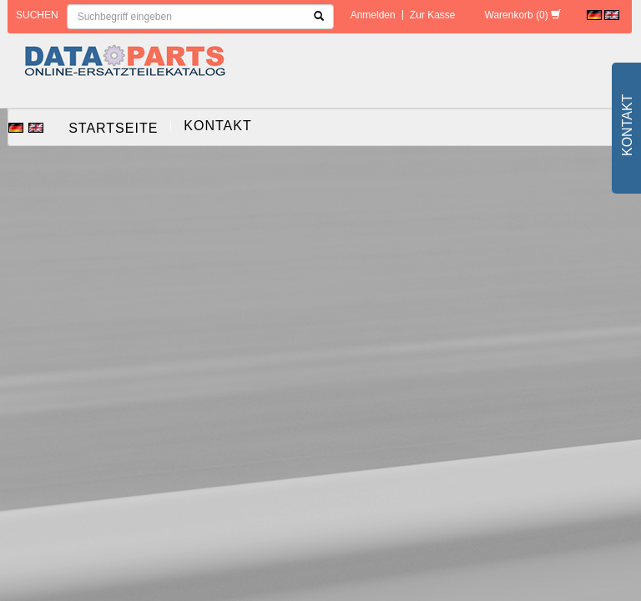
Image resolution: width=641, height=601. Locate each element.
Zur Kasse (433, 15)
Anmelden (373, 15)
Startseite (113, 128)
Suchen (37, 15)
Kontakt (217, 126)
